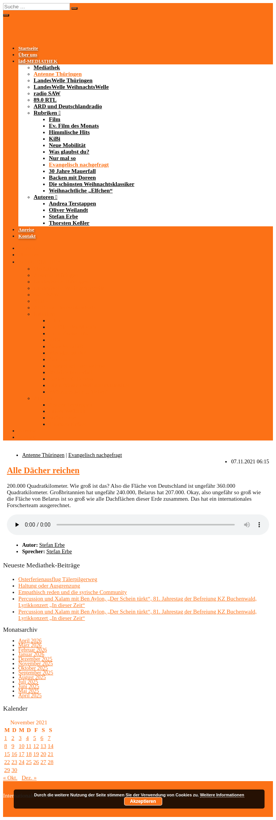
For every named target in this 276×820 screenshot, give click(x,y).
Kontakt (27, 236)
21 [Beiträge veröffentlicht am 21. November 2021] (50, 754)
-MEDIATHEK (38, 61)
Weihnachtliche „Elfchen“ (81, 190)
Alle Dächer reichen (43, 470)
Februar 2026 (32, 650)
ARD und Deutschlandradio (68, 106)
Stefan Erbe (63, 216)
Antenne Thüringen (58, 74)
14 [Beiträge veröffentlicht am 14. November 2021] (50, 746)
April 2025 (30, 695)
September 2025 (35, 673)
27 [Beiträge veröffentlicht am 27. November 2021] (43, 762)
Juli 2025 (28, 682)
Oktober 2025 (33, 668)
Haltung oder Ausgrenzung (49, 586)
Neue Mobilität (67, 145)
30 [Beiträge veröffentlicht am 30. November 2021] (14, 770)
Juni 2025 (28, 686)
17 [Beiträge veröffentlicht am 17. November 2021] (21, 754)
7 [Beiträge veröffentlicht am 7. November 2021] (49, 738)
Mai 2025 (28, 691)
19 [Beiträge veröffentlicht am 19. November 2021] (36, 754)
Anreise (26, 229)
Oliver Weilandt (68, 210)
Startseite (28, 48)
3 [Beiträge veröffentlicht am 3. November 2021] (20, 738)
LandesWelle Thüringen (63, 80)
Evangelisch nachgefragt (79, 165)
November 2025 (35, 663)
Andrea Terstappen (72, 203)
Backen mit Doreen (72, 178)
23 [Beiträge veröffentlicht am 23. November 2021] (14, 762)
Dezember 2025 (35, 659)
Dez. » (29, 778)
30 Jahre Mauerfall (72, 171)
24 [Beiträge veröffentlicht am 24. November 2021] (21, 762)
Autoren (44, 197)
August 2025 (32, 677)
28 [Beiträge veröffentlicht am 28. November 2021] (50, 762)
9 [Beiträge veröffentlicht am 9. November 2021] (13, 746)
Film (54, 119)
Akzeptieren (143, 801)
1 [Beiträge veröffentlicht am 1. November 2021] (5, 738)
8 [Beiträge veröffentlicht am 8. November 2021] (5, 746)
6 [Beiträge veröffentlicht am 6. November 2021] (42, 738)
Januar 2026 (31, 654)
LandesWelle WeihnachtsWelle (71, 87)
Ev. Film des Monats (74, 126)
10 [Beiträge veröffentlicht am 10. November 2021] (21, 746)
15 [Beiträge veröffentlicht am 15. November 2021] (7, 754)
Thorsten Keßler (69, 223)
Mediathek (47, 67)
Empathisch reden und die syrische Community (72, 592)
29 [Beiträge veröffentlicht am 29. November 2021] (7, 770)
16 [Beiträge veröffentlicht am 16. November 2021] (14, 754)
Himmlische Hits (69, 132)
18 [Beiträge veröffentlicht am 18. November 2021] (29, 754)
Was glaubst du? (69, 152)
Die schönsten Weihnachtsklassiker (91, 184)
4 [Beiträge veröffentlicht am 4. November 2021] (27, 738)
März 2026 (30, 645)
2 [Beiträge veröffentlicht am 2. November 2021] (13, 738)
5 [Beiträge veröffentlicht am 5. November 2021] (34, 738)
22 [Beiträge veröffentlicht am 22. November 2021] (7, 762)
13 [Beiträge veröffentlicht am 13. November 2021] (43, 746)
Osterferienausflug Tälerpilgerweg (57, 579)
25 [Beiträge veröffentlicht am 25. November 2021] (29, 762)
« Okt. (10, 778)
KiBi (54, 139)
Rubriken (45, 113)
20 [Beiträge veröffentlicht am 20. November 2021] (43, 754)
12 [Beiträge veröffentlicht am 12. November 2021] (36, 746)
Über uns (27, 55)
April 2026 (30, 641)
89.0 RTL (45, 100)
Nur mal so (62, 158)
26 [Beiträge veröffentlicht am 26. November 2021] (36, 762)
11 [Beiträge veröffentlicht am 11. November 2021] (28, 746)
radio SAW (47, 93)
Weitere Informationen (222, 795)
